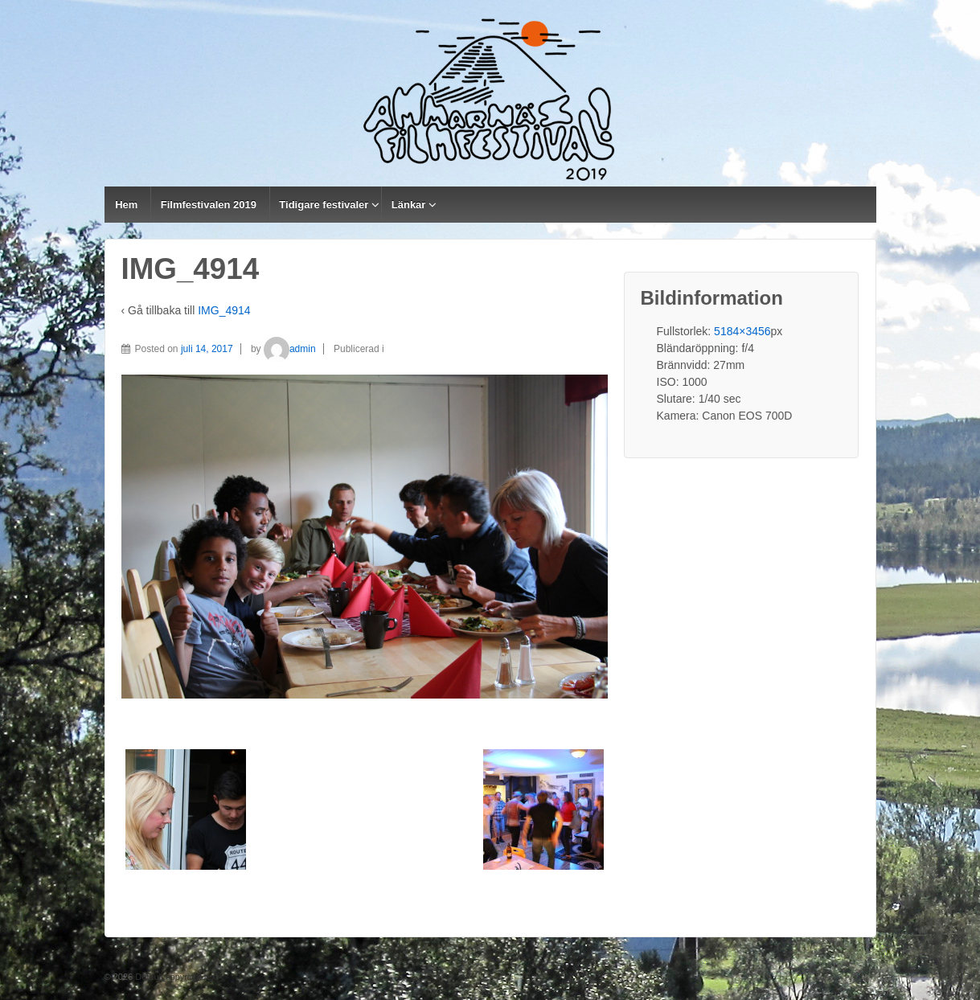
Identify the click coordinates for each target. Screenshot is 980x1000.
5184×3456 (742, 331)
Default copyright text (175, 977)
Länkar (409, 205)
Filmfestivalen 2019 (208, 205)
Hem (126, 205)
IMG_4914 (224, 310)
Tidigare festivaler (323, 205)
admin (290, 349)
